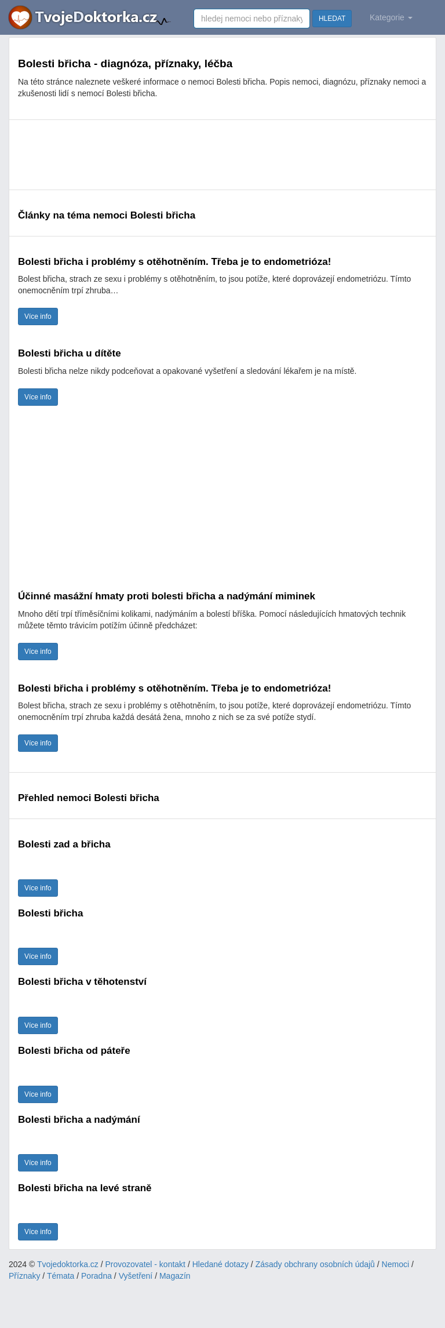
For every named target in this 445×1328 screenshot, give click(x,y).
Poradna (96, 1275)
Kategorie (391, 17)
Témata (60, 1275)
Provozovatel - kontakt (145, 1264)
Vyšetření (136, 1275)
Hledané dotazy (220, 1264)
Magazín (175, 1275)
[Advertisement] (222, 155)
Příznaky (24, 1275)
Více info (38, 316)
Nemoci (395, 1264)
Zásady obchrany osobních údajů (315, 1264)
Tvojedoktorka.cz (68, 1264)
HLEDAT (332, 18)
